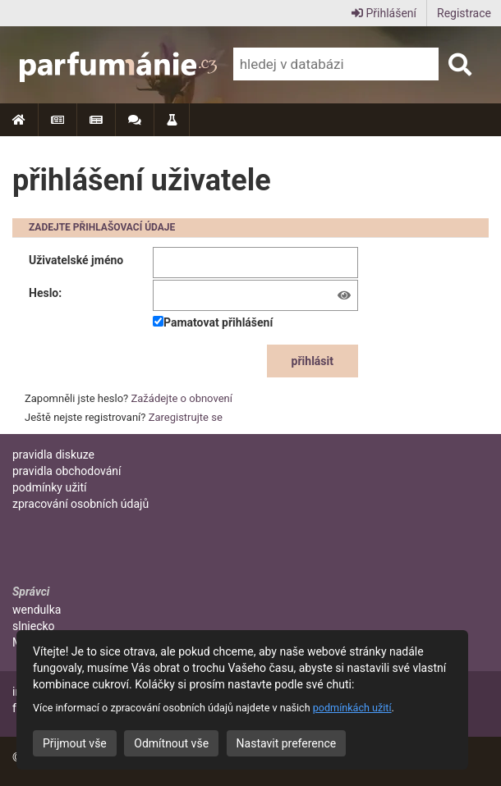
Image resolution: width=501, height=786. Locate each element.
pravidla (53, 454)
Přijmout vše (75, 743)
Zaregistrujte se (186, 417)
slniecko (33, 626)
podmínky (49, 487)
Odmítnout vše (171, 743)
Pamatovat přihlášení (213, 322)
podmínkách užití (352, 707)
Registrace (464, 13)
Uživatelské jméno (76, 260)
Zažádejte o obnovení (181, 398)
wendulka (36, 609)
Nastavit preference (287, 743)
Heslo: (45, 292)
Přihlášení (384, 13)
